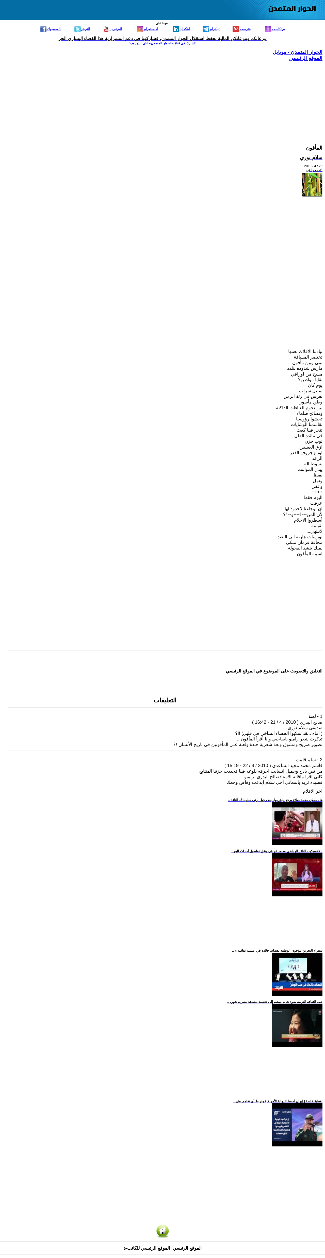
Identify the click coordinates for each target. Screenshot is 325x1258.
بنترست (242, 29)
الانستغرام (147, 29)
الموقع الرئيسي (305, 58)
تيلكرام (211, 29)
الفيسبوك (50, 29)
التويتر (82, 29)
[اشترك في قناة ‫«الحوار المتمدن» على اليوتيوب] (163, 43)
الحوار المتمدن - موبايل (297, 52)
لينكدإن (181, 29)
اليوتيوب (112, 29)
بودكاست (275, 29)
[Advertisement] (170, 96)
